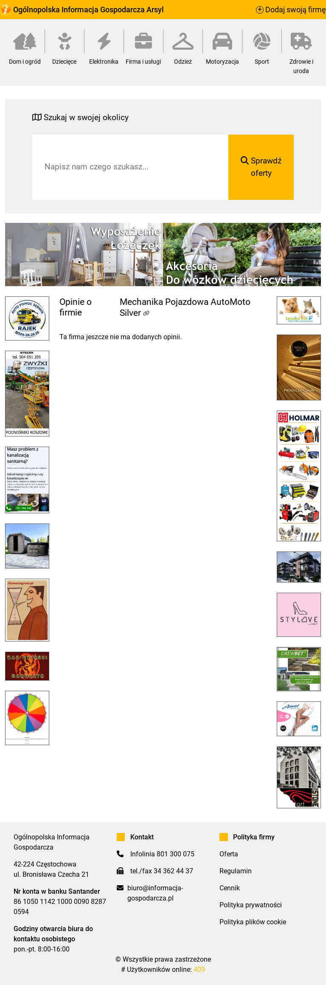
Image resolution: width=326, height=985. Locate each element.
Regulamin (235, 871)
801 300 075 (175, 854)
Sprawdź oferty (261, 167)
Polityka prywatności (250, 905)
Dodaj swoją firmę (291, 10)
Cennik (229, 888)
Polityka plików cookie (252, 922)
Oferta (228, 854)
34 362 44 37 (173, 871)
